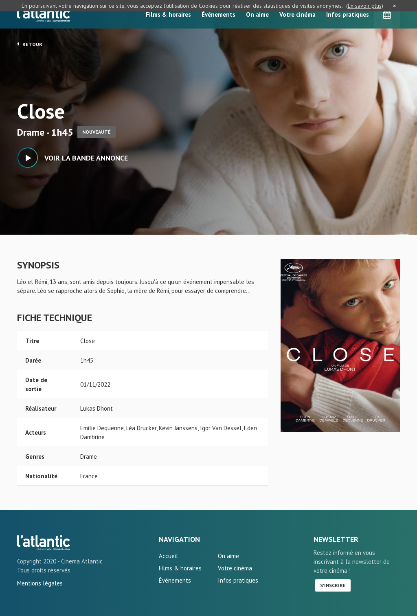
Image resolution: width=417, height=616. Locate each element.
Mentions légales (40, 583)
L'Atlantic (43, 14)
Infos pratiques (347, 14)
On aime (257, 14)
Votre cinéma (297, 14)
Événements (218, 14)
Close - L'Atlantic (43, 543)
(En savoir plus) (364, 5)
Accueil (168, 556)
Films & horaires (168, 14)
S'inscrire (333, 585)
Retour (29, 44)
